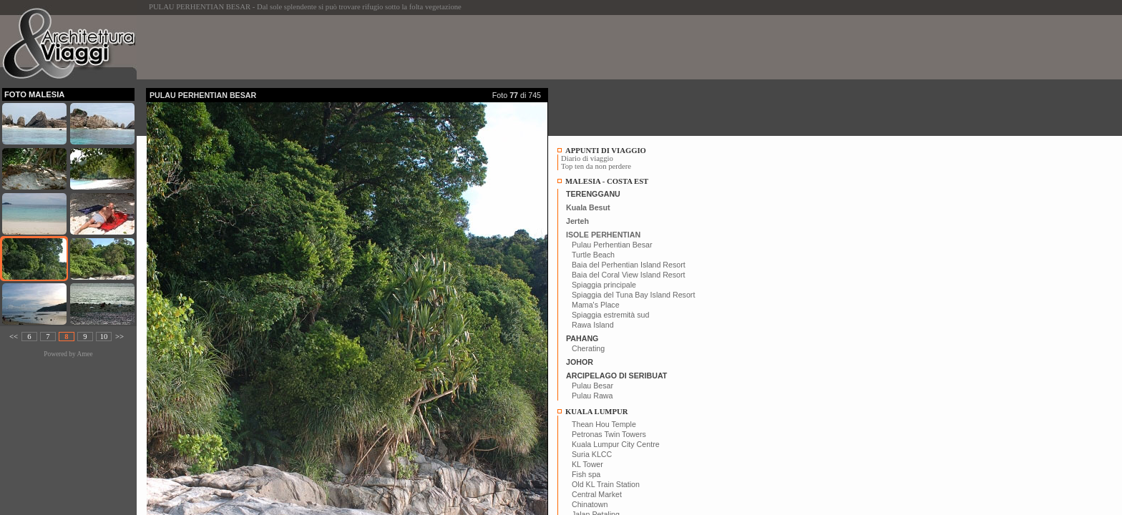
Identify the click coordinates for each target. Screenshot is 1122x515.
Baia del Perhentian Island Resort (629, 264)
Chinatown (590, 504)
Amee (84, 354)
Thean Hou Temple (604, 424)
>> (119, 336)
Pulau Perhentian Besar (612, 244)
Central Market (597, 494)
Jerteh (577, 221)
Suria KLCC (592, 454)
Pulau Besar (592, 385)
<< (13, 336)
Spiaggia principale (604, 284)
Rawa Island (593, 324)
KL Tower (587, 464)
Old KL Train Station (606, 484)
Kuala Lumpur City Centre (616, 444)
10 (104, 336)
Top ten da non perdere (596, 166)
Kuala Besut (588, 207)
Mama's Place (596, 304)
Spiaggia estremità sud (610, 314)
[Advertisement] (406, 47)
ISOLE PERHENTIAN (603, 234)
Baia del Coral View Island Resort (629, 274)
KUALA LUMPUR (596, 412)
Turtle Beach (593, 254)
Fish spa (586, 474)
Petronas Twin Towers (609, 434)
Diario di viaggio (587, 158)
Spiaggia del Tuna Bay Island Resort (633, 294)
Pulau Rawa (592, 395)
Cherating (588, 348)
